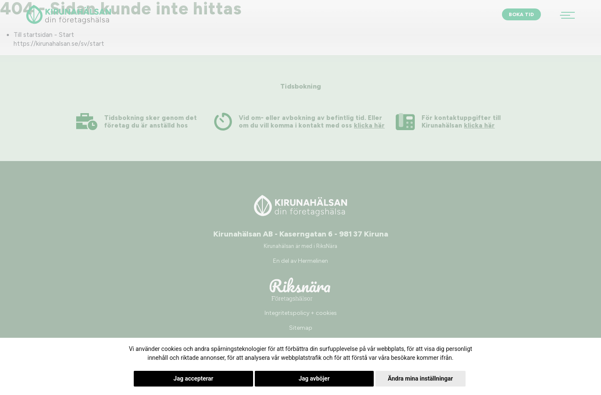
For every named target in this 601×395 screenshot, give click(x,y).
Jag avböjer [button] (313, 378)
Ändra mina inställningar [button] (420, 378)
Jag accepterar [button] (193, 378)
